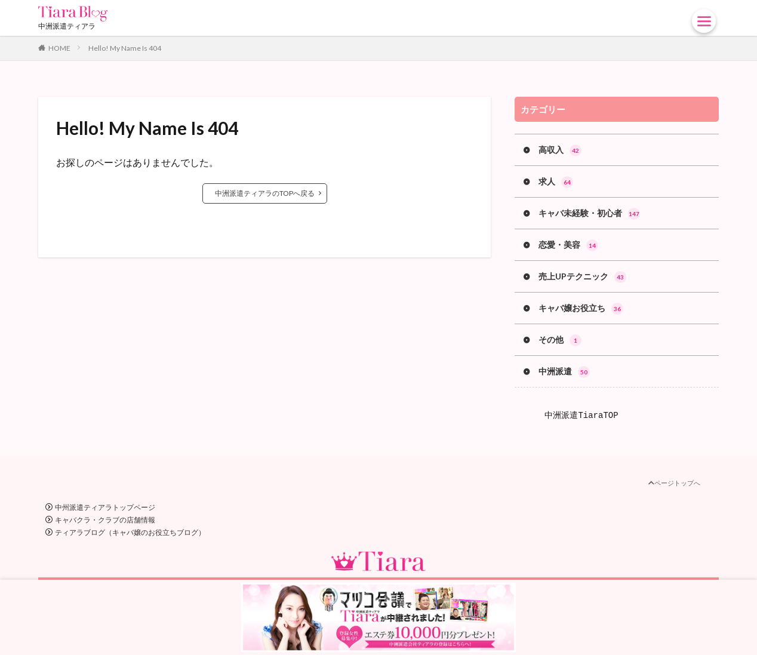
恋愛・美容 (568, 245)
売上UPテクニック (582, 277)
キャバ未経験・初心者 (589, 214)
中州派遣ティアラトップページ (105, 507)
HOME (59, 48)
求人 (555, 182)
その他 (559, 340)
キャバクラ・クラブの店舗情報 (105, 519)
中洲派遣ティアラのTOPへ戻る (265, 193)
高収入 (559, 150)
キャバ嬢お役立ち (580, 309)
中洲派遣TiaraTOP (581, 415)
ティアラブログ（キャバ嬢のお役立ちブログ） (130, 532)
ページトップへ (674, 483)
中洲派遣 (564, 372)
